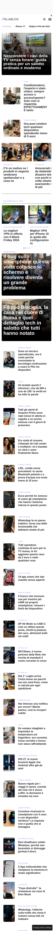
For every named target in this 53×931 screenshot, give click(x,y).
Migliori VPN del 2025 (39, 26)
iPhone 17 (20, 26)
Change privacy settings (42, 928)
